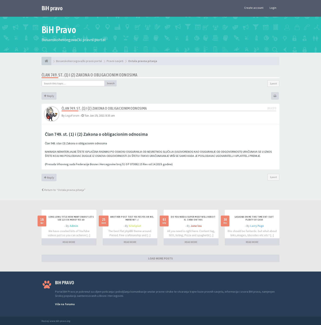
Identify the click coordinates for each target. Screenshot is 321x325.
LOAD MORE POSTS (160, 258)
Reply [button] (49, 96)
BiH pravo (52, 8)
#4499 (271, 108)
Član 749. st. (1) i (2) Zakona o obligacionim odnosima (90, 74)
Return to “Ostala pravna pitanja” (63, 190)
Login (273, 8)
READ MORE (69, 242)
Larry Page (257, 226)
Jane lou (196, 226)
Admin (74, 226)
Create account (253, 8)
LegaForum (72, 115)
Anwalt (74, 320)
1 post (273, 83)
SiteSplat (135, 226)
